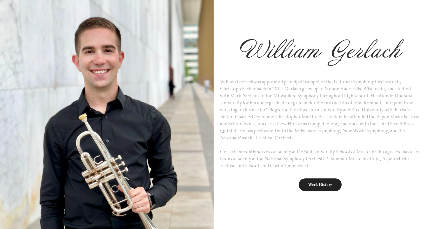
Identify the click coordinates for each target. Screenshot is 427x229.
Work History (320, 184)
